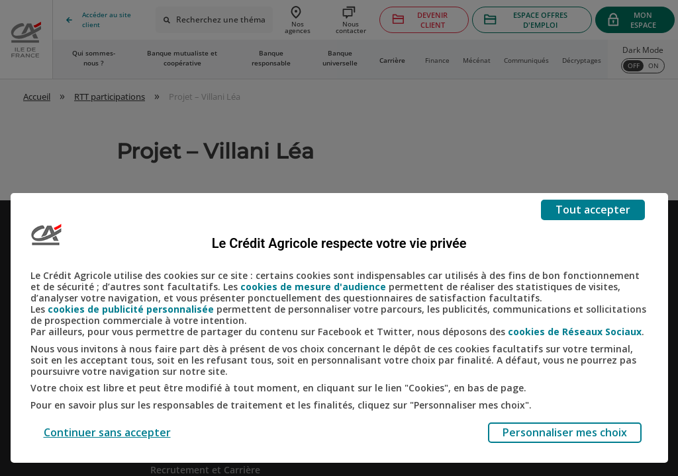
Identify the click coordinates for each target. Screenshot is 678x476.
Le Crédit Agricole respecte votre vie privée (339, 243)
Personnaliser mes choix (565, 432)
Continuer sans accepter (107, 432)
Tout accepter (593, 209)
